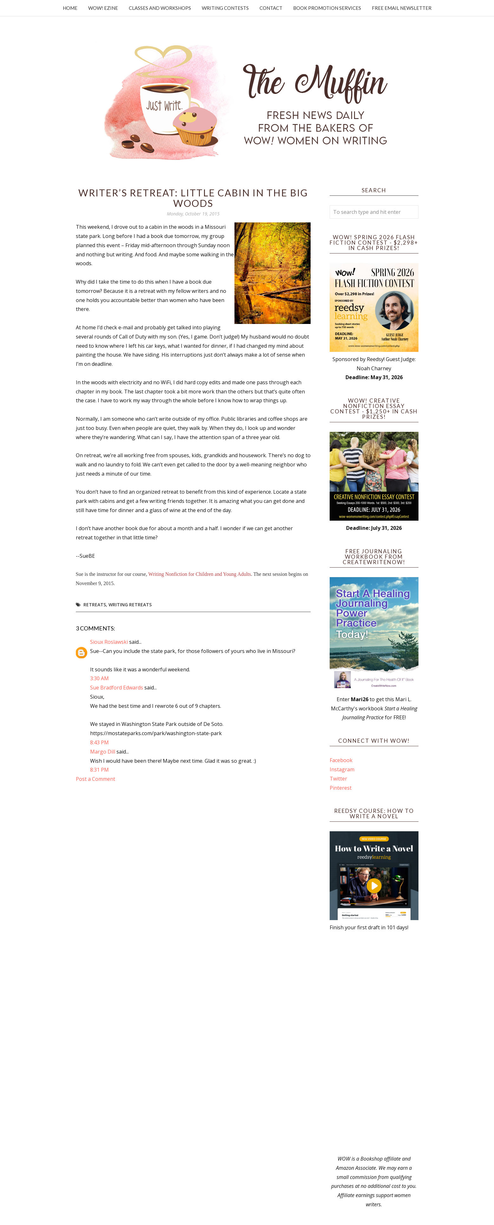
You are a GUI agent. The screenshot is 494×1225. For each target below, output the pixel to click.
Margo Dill (102, 751)
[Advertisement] (374, 1043)
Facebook (341, 760)
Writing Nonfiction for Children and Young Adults (199, 574)
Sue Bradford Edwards (116, 687)
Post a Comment (95, 778)
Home (70, 8)
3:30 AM (99, 678)
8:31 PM (99, 769)
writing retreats (130, 605)
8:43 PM (99, 742)
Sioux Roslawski (109, 641)
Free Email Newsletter (401, 8)
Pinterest (341, 787)
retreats (94, 605)
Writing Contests (225, 8)
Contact (271, 8)
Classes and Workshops (160, 8)
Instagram (342, 769)
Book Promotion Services (327, 8)
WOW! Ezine (103, 8)
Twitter (338, 778)
